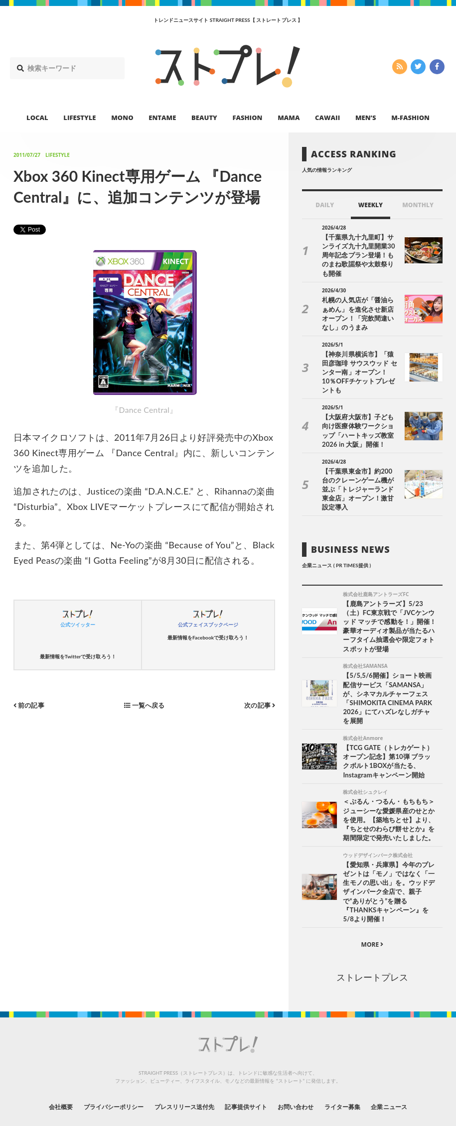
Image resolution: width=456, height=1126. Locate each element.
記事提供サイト (248, 1073)
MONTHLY (418, 205)
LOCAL (37, 117)
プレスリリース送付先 (177, 1073)
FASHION (247, 117)
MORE (372, 911)
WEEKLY (370, 205)
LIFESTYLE (79, 117)
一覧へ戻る (144, 705)
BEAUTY (204, 117)
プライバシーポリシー (95, 1073)
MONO (122, 117)
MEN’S (365, 117)
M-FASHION (410, 117)
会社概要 (33, 1073)
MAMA (289, 117)
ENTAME (162, 117)
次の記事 (258, 705)
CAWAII (327, 117)
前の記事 (30, 705)
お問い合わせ (306, 1073)
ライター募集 (361, 1073)
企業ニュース (415, 1073)
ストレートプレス (372, 944)
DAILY (324, 205)
